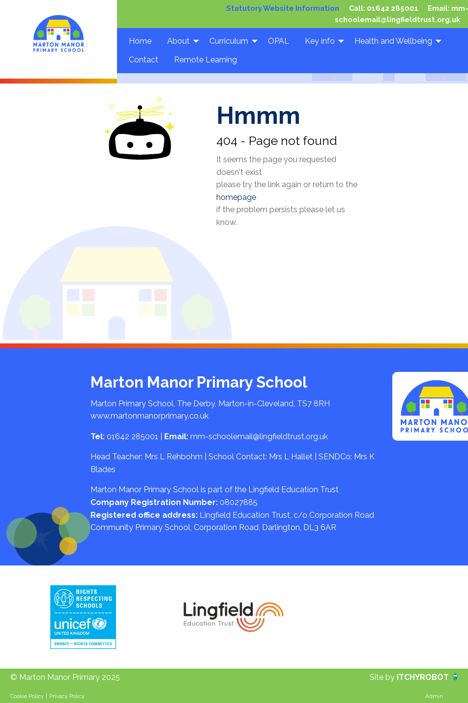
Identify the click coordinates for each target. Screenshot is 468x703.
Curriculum (228, 40)
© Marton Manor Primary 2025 (65, 677)
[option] (83, 617)
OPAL (278, 40)
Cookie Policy (27, 696)
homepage (236, 197)
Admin (434, 696)
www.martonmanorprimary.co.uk (149, 416)
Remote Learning (205, 59)
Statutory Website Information (287, 8)
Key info (320, 40)
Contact (143, 59)
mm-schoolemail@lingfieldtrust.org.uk (259, 436)
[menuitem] (140, 40)
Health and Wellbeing (393, 40)
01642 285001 (393, 8)
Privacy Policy (67, 696)
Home (140, 40)
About (178, 40)
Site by (383, 677)
